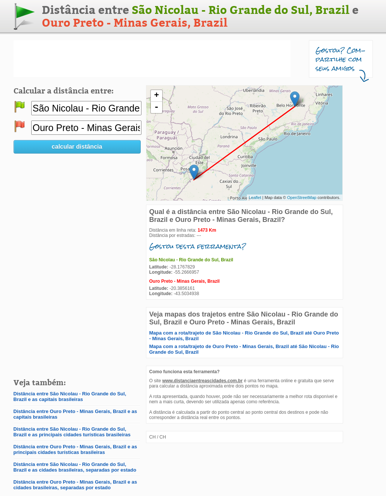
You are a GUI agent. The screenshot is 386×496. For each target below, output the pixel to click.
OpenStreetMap (301, 197)
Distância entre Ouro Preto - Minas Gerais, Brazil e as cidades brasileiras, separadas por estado (75, 484)
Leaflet (255, 197)
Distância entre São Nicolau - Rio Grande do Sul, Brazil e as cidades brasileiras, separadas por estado (75, 467)
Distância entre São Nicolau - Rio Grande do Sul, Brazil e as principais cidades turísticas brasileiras (72, 431)
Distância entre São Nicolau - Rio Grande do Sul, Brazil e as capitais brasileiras (70, 396)
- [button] (156, 107)
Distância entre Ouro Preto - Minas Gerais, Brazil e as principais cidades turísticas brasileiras (75, 449)
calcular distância (77, 146)
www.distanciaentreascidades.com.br (202, 380)
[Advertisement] (152, 58)
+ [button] (156, 95)
